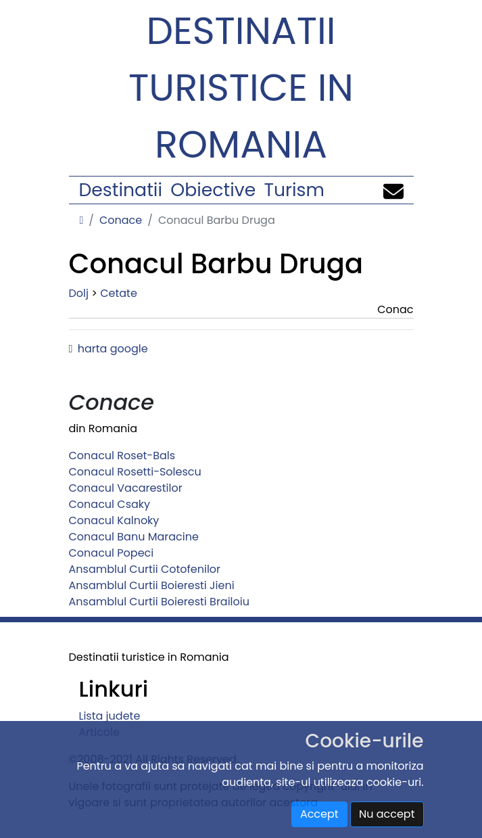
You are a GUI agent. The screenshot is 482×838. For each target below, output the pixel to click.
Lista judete (110, 716)
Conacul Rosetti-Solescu (135, 472)
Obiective (213, 189)
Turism (294, 189)
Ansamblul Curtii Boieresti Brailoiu (159, 601)
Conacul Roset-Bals (122, 455)
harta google (113, 348)
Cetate (118, 293)
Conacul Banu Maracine (134, 536)
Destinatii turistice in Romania (241, 87)
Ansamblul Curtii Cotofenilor (145, 569)
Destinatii (120, 189)
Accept (319, 814)
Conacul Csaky (110, 504)
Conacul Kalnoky (114, 520)
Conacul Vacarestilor (126, 488)
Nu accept (387, 814)
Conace (120, 220)
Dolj (79, 293)
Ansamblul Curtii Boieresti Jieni (152, 585)
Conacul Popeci (111, 553)
